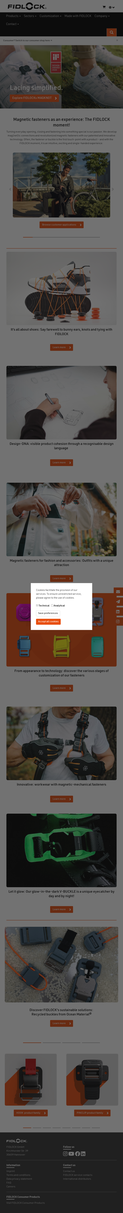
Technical (44, 605)
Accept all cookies (48, 622)
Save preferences (48, 613)
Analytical (59, 605)
